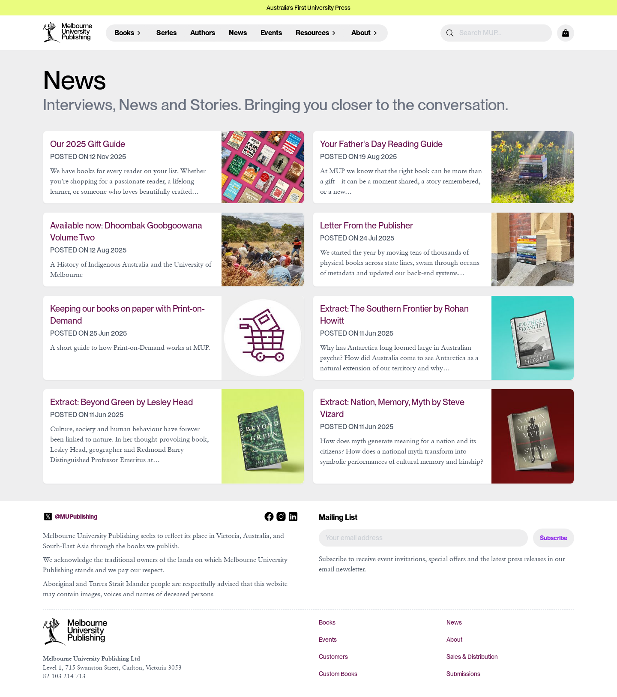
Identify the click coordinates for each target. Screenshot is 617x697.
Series (166, 33)
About (454, 639)
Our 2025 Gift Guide (87, 144)
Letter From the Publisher (366, 225)
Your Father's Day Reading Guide (381, 144)
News (238, 33)
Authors (202, 33)
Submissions (463, 673)
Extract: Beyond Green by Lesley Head (121, 402)
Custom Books (338, 673)
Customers (333, 656)
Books (327, 622)
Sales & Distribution (472, 656)
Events (271, 33)
